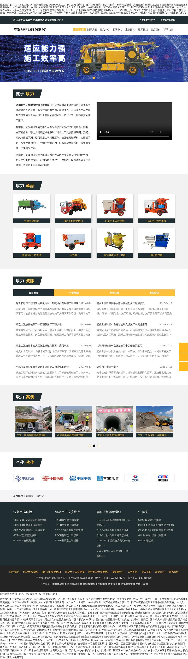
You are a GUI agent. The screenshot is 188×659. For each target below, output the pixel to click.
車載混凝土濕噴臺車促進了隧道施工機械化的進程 (42, 366)
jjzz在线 (36, 636)
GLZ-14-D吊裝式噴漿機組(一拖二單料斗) (114, 522)
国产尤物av (52, 633)
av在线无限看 (28, 619)
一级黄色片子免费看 (165, 623)
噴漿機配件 (118, 571)
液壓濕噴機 (89, 583)
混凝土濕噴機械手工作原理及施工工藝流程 (39, 324)
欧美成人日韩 (23, 623)
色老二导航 (44, 619)
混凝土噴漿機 (128, 583)
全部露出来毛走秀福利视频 (93, 643)
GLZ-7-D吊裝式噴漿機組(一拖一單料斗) (114, 553)
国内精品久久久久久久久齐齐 (113, 653)
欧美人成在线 (67, 633)
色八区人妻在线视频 (79, 647)
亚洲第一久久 (154, 633)
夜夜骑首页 (44, 653)
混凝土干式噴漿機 (74, 571)
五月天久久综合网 (117, 633)
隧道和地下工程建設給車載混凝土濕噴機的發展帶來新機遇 (47, 303)
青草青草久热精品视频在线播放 (112, 623)
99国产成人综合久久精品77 (22, 653)
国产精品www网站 (84, 619)
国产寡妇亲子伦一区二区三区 (35, 647)
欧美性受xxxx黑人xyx (137, 616)
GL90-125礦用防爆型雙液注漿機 (155, 530)
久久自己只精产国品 (169, 647)
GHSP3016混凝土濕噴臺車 (27, 525)
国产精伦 (134, 633)
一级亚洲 (122, 626)
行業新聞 (74, 292)
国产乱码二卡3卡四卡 (111, 629)
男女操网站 (57, 626)
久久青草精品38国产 (141, 623)
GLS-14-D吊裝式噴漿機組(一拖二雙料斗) (114, 543)
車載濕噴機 (76, 583)
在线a (112, 626)
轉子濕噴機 (114, 583)
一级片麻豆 (158, 650)
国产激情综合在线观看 (175, 633)
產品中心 (105, 29)
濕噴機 (29, 495)
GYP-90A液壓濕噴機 (24, 540)
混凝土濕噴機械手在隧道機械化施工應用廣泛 (121, 303)
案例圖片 (130, 29)
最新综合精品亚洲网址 (95, 626)
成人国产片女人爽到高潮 (33, 612)
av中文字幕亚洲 (89, 629)
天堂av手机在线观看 (125, 640)
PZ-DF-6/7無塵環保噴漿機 (69, 530)
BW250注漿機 (145, 540)
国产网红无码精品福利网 (37, 643)
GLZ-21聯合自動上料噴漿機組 (113, 535)
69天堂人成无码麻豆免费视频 (33, 626)
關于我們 (92, 29)
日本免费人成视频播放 (64, 643)
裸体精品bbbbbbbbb (135, 629)
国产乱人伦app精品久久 (82, 650)
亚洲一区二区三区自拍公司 (109, 616)
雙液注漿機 (142, 583)
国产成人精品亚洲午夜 (108, 619)
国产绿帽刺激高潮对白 (66, 629)
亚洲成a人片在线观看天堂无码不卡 (26, 633)
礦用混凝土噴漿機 (98, 571)
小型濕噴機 (101, 583)
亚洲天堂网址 (59, 647)
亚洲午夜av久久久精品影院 (47, 616)
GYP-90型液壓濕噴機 (24, 535)
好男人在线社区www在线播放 (26, 640)
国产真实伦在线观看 (111, 612)
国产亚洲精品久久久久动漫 (142, 647)
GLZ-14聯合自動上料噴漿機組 (113, 530)
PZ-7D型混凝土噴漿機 (67, 520)
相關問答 (154, 292)
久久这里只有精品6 (62, 619)
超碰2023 (47, 636)
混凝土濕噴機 (30, 571)
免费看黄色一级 (59, 650)
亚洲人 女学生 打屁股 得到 (84, 612)
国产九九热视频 (148, 643)
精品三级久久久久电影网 (171, 643)
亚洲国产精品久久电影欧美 (16, 636)
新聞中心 (117, 29)
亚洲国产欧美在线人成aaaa (166, 653)
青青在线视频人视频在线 (46, 623)
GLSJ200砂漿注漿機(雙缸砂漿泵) (156, 525)
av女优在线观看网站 (172, 636)
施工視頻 (143, 29)
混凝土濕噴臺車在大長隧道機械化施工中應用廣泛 (42, 345)
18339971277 (147, 20)
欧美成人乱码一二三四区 (135, 619)
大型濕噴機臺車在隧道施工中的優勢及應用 (119, 345)
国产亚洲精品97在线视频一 (91, 633)
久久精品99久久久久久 (138, 650)
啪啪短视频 (143, 640)
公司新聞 (33, 292)
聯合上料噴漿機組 (51, 571)
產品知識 (114, 292)
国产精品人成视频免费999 (164, 616)
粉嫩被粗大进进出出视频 (136, 612)
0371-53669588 (143, 577)
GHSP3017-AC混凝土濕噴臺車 (29, 520)
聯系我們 (168, 29)
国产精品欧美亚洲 (58, 612)
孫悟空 (40, 495)
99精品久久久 (159, 612)
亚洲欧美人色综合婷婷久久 (78, 616)
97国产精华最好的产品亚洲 (143, 626)
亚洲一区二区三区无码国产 (123, 643)
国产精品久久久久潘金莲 (117, 636)
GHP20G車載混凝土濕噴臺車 (29, 530)
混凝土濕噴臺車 (60, 583)
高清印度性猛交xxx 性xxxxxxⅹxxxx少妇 (91, 640)
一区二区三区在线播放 (56, 640)
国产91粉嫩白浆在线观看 (67, 636)
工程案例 (132, 571)
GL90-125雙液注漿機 (149, 520)
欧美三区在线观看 (92, 636)
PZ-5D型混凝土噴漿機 (67, 525)
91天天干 (153, 629)
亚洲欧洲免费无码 (140, 653)
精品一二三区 (23, 616)
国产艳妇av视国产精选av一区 (77, 623)
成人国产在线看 (8, 647)
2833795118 (168, 20)
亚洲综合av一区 (87, 653)
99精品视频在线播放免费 (145, 636)
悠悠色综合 (165, 626)
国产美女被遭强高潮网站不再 (37, 629)
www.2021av (15, 643)
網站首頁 (79, 29)
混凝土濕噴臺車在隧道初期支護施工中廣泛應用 (122, 324)
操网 (142, 633)
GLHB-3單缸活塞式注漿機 (152, 535)
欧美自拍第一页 (73, 626)
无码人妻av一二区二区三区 (166, 640)
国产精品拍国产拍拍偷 (64, 653)
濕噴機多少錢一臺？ (107, 366)
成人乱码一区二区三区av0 (110, 650)
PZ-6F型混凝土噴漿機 (67, 535)
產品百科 (155, 29)
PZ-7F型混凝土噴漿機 (67, 540)
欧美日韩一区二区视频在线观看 (109, 647)
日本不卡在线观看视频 (36, 650)
